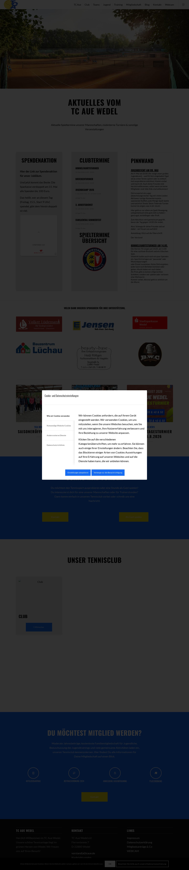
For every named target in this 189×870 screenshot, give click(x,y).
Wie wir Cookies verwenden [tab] (58, 416)
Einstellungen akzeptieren (78, 472)
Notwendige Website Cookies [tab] (59, 425)
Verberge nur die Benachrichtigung (108, 472)
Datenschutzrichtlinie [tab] (55, 445)
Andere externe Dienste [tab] (56, 435)
